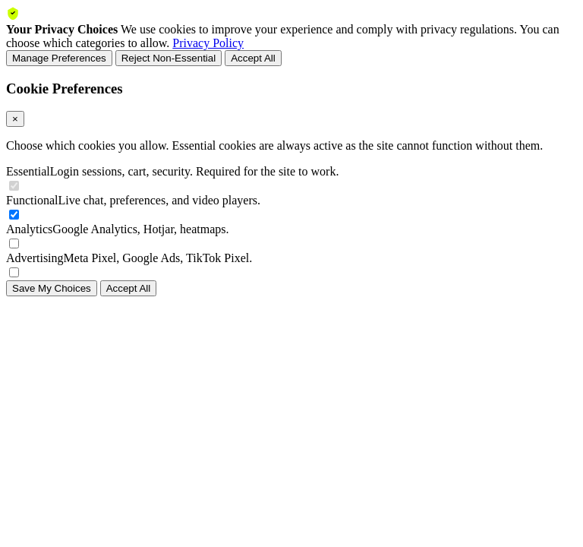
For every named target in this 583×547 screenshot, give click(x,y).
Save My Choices (51, 288)
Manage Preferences (59, 58)
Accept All (253, 58)
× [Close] (15, 119)
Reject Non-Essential (168, 58)
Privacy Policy (208, 42)
